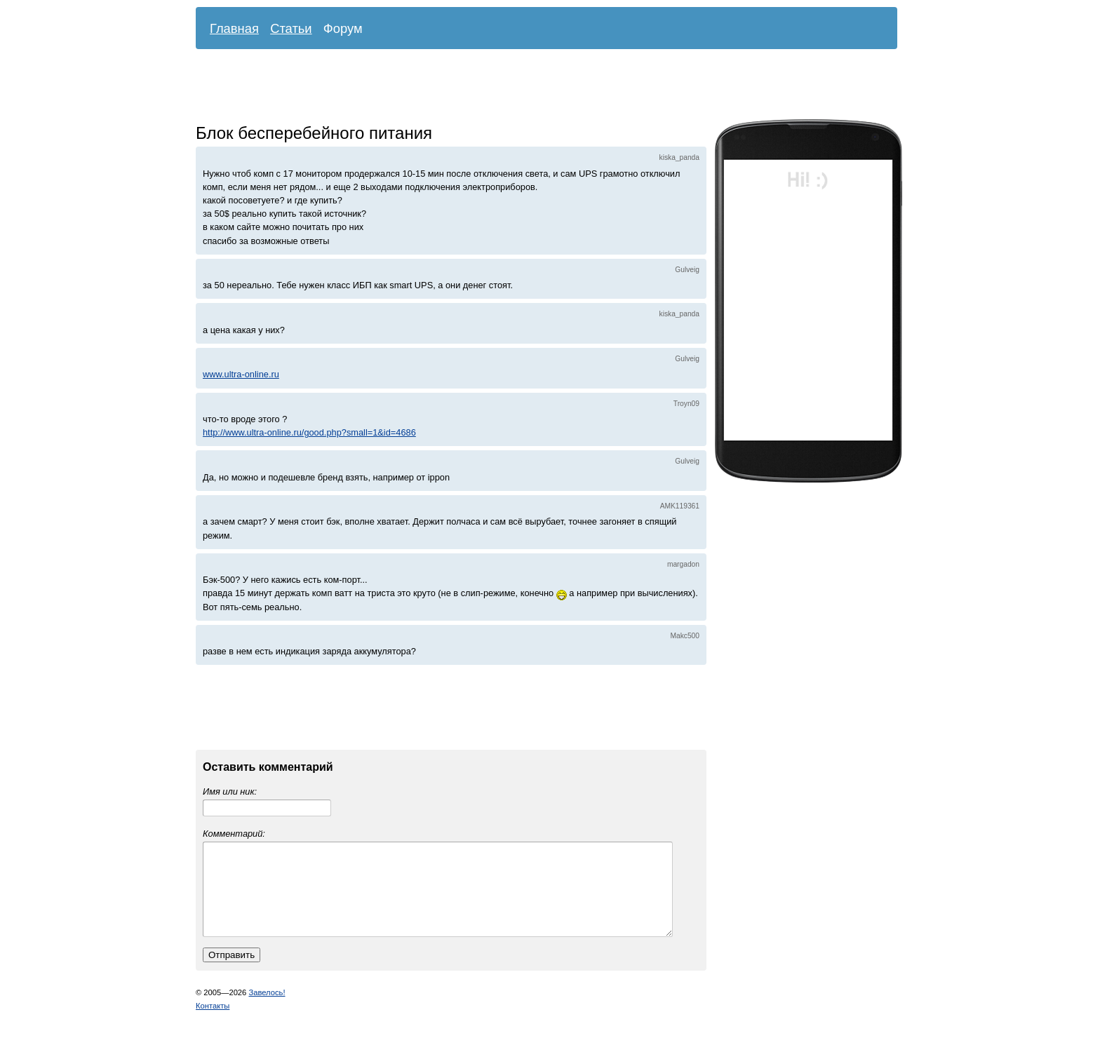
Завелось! (266, 1009)
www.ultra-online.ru (241, 374)
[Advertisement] (536, 87)
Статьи (291, 28)
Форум (343, 28)
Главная (234, 28)
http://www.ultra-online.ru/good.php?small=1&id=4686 (309, 432)
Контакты (212, 1022)
